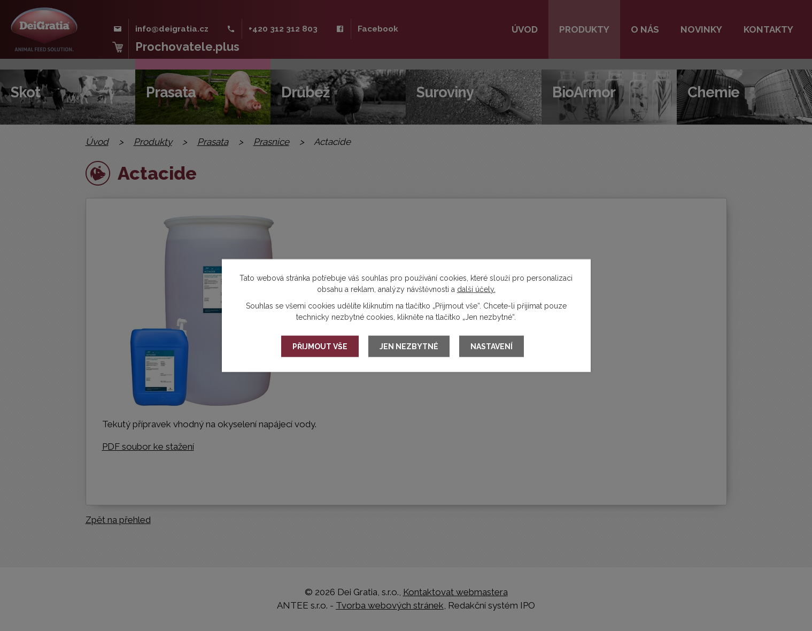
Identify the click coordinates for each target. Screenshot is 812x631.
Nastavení (491, 346)
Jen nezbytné (409, 346)
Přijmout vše (319, 346)
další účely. (476, 289)
